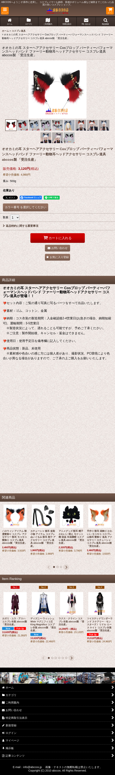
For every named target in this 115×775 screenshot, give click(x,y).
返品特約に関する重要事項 (20, 225)
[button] (5, 10)
